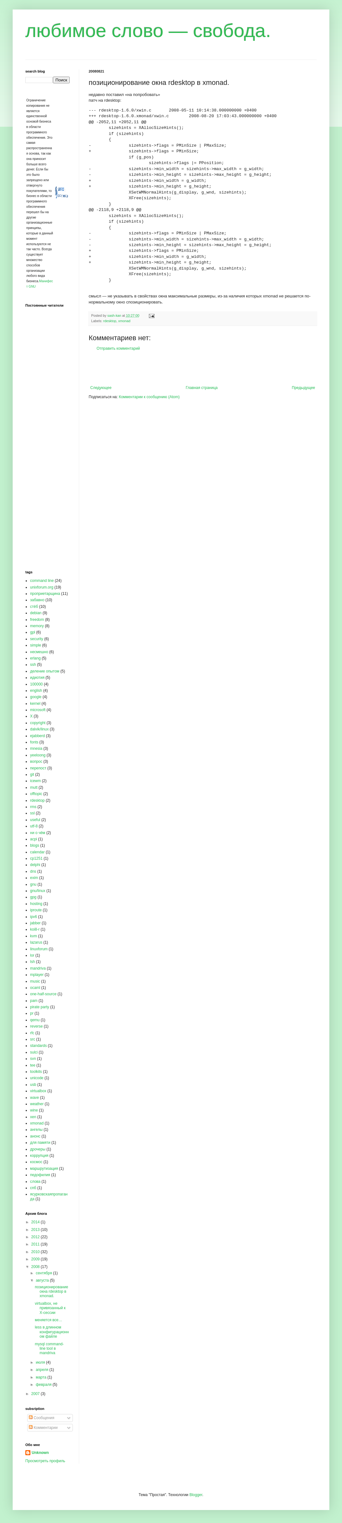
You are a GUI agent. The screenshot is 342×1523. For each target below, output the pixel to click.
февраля (44, 1384)
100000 (36, 684)
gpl (32, 632)
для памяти (40, 1142)
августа (43, 1280)
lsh (32, 961)
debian (35, 613)
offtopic (36, 794)
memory (37, 626)
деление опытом (44, 671)
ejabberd (37, 736)
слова (35, 1181)
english (36, 690)
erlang (35, 658)
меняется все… (48, 1320)
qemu (35, 1020)
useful (35, 820)
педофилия (40, 1175)
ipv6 (33, 916)
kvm (33, 936)
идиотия (37, 677)
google (35, 697)
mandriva (38, 968)
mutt (33, 787)
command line (42, 580)
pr (32, 1013)
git (32, 774)
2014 (36, 1222)
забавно (37, 600)
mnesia (36, 748)
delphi (35, 865)
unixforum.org (41, 587)
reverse (36, 1026)
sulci (34, 1052)
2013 (36, 1229)
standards (38, 1045)
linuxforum (39, 949)
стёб (34, 606)
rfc (32, 1033)
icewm (35, 781)
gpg (33, 897)
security (36, 639)
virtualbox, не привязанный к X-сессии (50, 1308)
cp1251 (36, 858)
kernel (35, 703)
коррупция (39, 1155)
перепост (38, 768)
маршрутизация (44, 1168)
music (35, 981)
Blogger (195, 1495)
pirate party (39, 1007)
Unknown (40, 1452)
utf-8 (34, 826)
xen (33, 1117)
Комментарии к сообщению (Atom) (149, 397)
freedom (37, 619)
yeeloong (38, 755)
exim (34, 878)
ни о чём (37, 833)
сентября (44, 1273)
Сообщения (41, 1418)
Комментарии (43, 1427)
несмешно (39, 652)
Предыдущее (303, 388)
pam (33, 1000)
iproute (36, 910)
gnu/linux (37, 891)
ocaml (35, 987)
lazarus (36, 942)
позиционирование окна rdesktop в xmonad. (51, 1291)
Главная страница (202, 388)
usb (33, 1084)
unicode (36, 1078)
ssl (32, 813)
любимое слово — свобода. (148, 30)
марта (42, 1377)
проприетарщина (45, 593)
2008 (36, 1267)
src (32, 1039)
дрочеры (37, 1149)
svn (33, 1058)
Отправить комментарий (118, 348)
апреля (42, 1369)
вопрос (36, 761)
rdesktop (109, 321)
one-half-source (43, 994)
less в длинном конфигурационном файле (52, 1332)
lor (32, 955)
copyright (38, 723)
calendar (37, 852)
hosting (36, 904)
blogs (34, 845)
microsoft (38, 710)
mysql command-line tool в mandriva (49, 1348)
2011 (36, 1244)
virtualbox (38, 1091)
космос (36, 1162)
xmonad (124, 321)
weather (37, 1104)
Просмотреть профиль (45, 1461)
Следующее (100, 388)
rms (33, 807)
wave (34, 1097)
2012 (36, 1237)
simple (35, 645)
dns (33, 871)
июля (41, 1362)
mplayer (37, 974)
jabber (35, 923)
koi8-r (35, 929)
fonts (34, 742)
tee (32, 1065)
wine (34, 1110)
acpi (33, 839)
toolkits (36, 1071)
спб (33, 1188)
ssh (33, 664)
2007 (36, 1394)
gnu (33, 884)
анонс (35, 1136)
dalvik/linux (39, 729)
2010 (36, 1252)
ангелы (36, 1129)
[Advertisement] (203, 368)
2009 (36, 1259)
